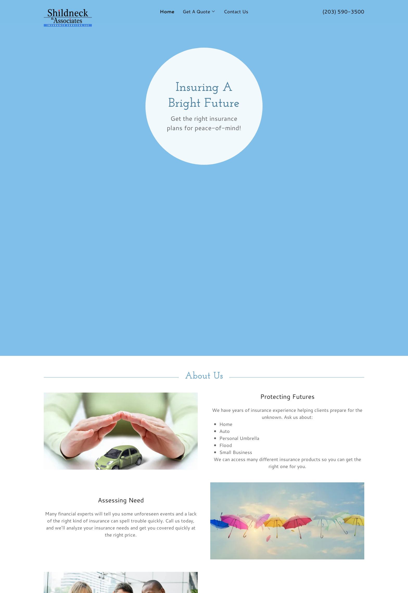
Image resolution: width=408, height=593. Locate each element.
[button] (199, 11)
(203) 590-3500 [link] (343, 11)
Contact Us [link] (236, 11)
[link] (84, 9)
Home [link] (167, 11)
